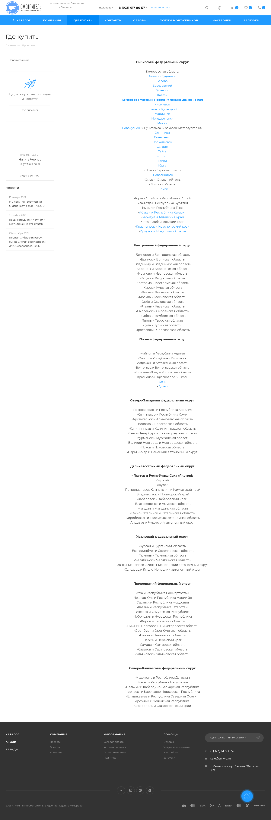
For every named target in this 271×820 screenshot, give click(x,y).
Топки (162, 161)
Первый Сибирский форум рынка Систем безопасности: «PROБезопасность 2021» (27, 241)
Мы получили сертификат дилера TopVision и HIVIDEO (27, 203)
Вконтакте (121, 790)
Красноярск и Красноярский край (163, 226)
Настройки (171, 752)
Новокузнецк (132, 128)
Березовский (162, 85)
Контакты (56, 752)
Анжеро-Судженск (162, 76)
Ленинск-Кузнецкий (162, 109)
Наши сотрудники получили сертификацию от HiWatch (27, 221)
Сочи (163, 381)
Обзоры (169, 741)
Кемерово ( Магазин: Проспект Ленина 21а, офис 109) (162, 99)
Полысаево (162, 137)
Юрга (162, 165)
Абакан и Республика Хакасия (162, 212)
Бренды (12, 749)
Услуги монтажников (177, 747)
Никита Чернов (30, 159)
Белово (162, 81)
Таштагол (162, 156)
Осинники (162, 132)
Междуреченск (162, 118)
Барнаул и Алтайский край (163, 217)
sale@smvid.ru (220, 758)
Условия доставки (115, 747)
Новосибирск (163, 175)
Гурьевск (162, 90)
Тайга (162, 151)
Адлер (162, 386)
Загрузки (169, 757)
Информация (115, 734)
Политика (110, 757)
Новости (12, 188)
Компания (58, 734)
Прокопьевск (162, 142)
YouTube (140, 790)
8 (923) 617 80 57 (132, 8)
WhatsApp (150, 790)
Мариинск (162, 114)
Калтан (162, 95)
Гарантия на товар (115, 752)
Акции (11, 741)
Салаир (162, 146)
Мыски (162, 123)
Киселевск (162, 104)
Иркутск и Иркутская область (163, 231)
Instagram (131, 790)
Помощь (171, 734)
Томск (163, 189)
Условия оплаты (114, 741)
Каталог (12, 734)
